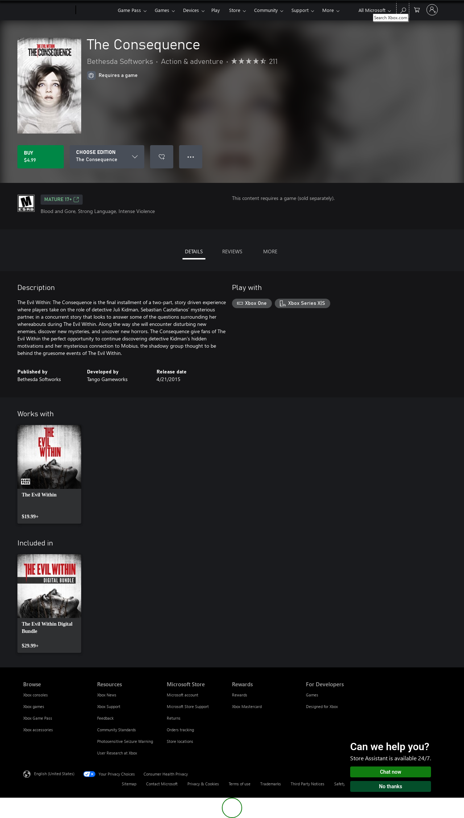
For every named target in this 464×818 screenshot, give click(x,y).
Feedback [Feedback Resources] (105, 718)
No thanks (390, 786)
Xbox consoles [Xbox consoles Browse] (35, 694)
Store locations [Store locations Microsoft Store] (180, 741)
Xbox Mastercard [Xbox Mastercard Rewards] (247, 706)
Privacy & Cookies (203, 783)
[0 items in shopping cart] (417, 9)
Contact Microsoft (162, 783)
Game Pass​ (129, 10)
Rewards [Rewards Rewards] (239, 694)
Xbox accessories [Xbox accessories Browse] (38, 729)
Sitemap (129, 783)
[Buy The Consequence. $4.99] (40, 156)
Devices (191, 10)
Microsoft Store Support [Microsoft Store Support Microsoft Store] (188, 706)
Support (299, 10)
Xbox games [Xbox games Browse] (33, 706)
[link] (49, 474)
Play (215, 10)
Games (162, 10)
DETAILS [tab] (194, 251)
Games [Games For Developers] (312, 694)
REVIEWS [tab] (232, 251)
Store (234, 10)
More (328, 10)
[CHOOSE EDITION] (107, 156)
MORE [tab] (270, 251)
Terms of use (239, 783)
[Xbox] (95, 10)
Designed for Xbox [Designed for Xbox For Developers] (322, 706)
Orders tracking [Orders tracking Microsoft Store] (180, 729)
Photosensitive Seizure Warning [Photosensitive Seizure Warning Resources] (125, 741)
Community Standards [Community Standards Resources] (116, 729)
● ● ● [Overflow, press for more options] (190, 157)
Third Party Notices (307, 783)
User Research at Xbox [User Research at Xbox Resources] (117, 752)
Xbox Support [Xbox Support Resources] (108, 706)
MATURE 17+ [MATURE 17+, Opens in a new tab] (61, 200)
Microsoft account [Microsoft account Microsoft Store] (182, 694)
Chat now (390, 772)
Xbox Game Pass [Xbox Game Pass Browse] (37, 718)
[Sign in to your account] (432, 10)
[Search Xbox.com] (402, 9)
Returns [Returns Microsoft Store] (174, 718)
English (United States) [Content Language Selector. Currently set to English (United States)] (54, 773)
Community (266, 10)
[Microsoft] (48, 10)
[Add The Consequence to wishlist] (161, 156)
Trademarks (270, 783)
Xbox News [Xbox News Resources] (106, 694)
